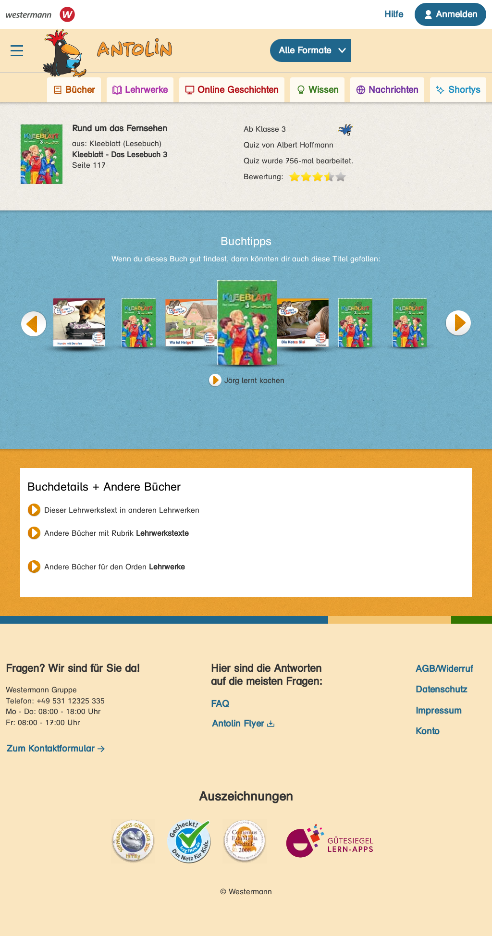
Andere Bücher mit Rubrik (116, 533)
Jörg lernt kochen (254, 380)
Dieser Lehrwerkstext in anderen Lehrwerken (121, 510)
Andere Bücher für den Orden (114, 566)
